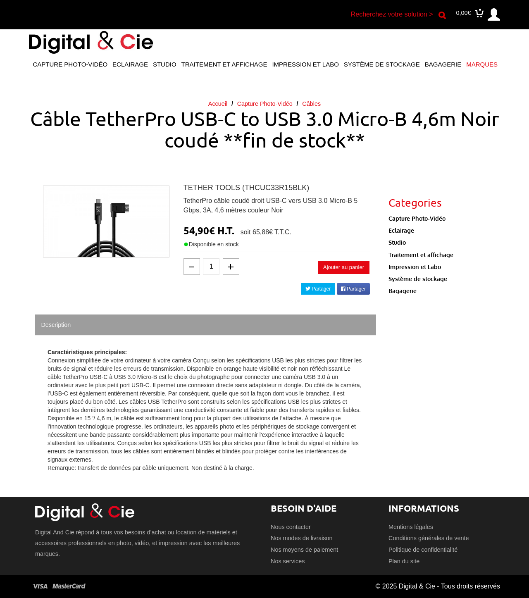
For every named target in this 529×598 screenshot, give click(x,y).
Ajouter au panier (343, 267)
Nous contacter (291, 527)
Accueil (217, 103)
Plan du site (403, 561)
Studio (164, 64)
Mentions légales (410, 527)
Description (56, 325)
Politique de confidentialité (423, 549)
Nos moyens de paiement (304, 549)
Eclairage (130, 64)
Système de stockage (382, 64)
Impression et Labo (305, 64)
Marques (482, 64)
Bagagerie (443, 64)
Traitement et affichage (224, 64)
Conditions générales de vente (428, 538)
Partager (318, 289)
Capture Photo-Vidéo (70, 64)
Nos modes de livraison (302, 538)
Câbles (311, 103)
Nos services (288, 561)
